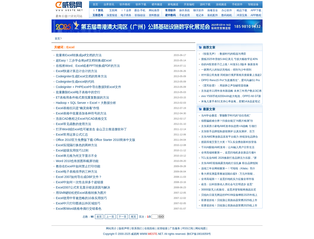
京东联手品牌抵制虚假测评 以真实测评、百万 (228, 131)
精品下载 (242, 10)
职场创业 (140, 15)
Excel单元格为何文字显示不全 (76, 155)
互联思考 (98, 15)
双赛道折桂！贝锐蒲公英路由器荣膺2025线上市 (229, 200)
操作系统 (184, 10)
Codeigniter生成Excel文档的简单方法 (81, 76)
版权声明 (124, 228)
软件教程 (125, 4)
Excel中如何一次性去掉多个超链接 (79, 182)
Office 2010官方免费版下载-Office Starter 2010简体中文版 (95, 140)
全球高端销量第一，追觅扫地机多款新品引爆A (228, 152)
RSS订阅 (187, 228)
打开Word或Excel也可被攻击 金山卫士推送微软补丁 (91, 129)
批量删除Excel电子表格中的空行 (78, 92)
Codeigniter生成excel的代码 (75, 81)
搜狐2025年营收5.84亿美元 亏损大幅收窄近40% (229, 59)
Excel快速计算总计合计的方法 (76, 71)
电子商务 (126, 15)
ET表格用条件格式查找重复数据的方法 (82, 97)
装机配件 (212, 15)
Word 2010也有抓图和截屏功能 (77, 161)
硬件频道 (157, 4)
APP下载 (256, 10)
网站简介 (111, 228)
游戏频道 (221, 4)
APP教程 (256, 15)
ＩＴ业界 (126, 10)
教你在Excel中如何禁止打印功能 (78, 166)
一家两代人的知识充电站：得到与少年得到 (226, 69)
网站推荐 (154, 10)
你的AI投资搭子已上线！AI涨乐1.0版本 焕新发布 (229, 64)
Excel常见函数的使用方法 (73, 124)
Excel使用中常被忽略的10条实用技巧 (81, 198)
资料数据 (154, 15)
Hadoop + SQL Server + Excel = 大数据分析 (86, 103)
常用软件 (170, 10)
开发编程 (189, 4)
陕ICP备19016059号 (199, 233)
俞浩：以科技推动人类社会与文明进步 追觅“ (227, 184)
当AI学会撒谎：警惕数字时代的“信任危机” (225, 115)
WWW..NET (151, 233)
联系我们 (136, 228)
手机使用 (184, 15)
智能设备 (253, 4)
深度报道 (112, 15)
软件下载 (141, 4)
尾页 (133, 216)
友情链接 (162, 228)
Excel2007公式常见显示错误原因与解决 (83, 187)
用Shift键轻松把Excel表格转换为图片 (81, 192)
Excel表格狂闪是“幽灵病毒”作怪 (77, 108)
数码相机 (226, 15)
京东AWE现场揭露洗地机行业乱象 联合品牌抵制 (229, 163)
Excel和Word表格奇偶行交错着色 (78, 208)
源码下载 (205, 4)
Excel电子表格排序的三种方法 (76, 171)
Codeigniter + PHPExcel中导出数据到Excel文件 (88, 87)
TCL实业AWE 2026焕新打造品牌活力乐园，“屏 (229, 157)
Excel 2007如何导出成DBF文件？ (79, 177)
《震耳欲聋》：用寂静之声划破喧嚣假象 (225, 85)
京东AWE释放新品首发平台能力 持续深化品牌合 (229, 136)
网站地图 (200, 228)
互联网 (113, 10)
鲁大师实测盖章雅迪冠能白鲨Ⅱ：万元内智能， (228, 173)
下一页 (122, 216)
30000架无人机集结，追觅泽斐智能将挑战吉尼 (228, 189)
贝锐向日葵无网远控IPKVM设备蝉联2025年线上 (229, 194)
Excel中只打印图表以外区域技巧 (78, 203)
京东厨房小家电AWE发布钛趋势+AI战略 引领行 (229, 126)
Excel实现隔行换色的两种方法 (76, 145)
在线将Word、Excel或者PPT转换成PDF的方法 (88, 65)
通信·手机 (139, 10)
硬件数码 (170, 15)
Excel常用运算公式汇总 (72, 134)
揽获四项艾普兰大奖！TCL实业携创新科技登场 (228, 142)
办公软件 (226, 10)
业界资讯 (109, 4)
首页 (95, 4)
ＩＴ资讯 (98, 10)
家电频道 (173, 4)
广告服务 (175, 228)
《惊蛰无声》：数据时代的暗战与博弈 (223, 53)
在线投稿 (149, 228)
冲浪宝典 (242, 15)
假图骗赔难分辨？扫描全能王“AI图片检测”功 (227, 120)
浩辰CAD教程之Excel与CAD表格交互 (81, 118)
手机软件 (237, 4)
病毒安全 (212, 10)
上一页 (110, 216)
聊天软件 (198, 10)
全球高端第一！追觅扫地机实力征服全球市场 (227, 179)
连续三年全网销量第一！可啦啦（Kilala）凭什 (228, 168)
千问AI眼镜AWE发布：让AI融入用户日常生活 (227, 147)
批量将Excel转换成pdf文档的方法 (79, 55)
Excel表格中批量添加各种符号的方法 (81, 113)
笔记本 (200, 15)
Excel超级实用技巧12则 (72, 150)
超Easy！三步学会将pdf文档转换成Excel (83, 60)
